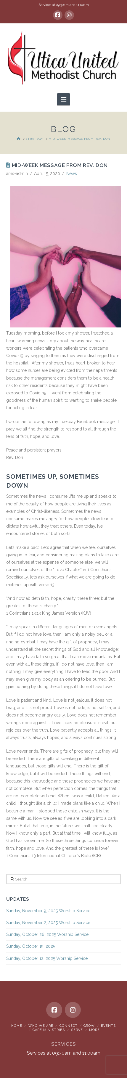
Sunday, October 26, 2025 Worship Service (47, 934)
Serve (77, 1030)
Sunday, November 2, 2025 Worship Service (48, 922)
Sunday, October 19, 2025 (30, 946)
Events (108, 1026)
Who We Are (40, 1026)
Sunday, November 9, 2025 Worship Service (48, 910)
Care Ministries (49, 1030)
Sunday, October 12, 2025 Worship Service (47, 958)
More (94, 1030)
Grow (89, 1026)
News (71, 173)
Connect (69, 1026)
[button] (63, 99)
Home (16, 1026)
